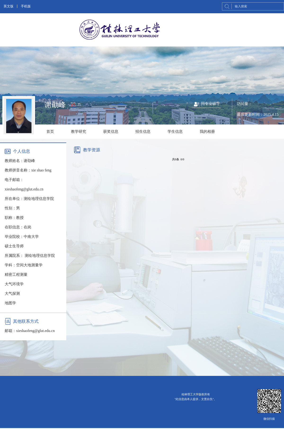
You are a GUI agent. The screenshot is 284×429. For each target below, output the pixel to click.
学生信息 (175, 131)
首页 (50, 131)
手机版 (26, 6)
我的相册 (207, 131)
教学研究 (78, 131)
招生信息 (143, 131)
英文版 (8, 6)
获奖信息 (110, 131)
